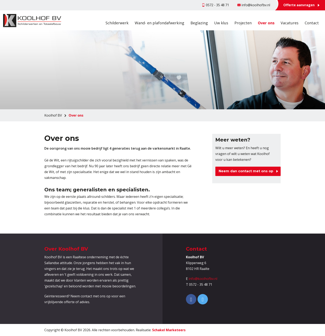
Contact (312, 22)
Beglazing (199, 22)
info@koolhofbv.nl (203, 278)
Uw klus (221, 22)
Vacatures (289, 22)
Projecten (243, 22)
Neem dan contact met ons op (246, 171)
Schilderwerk (117, 22)
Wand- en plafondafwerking (159, 22)
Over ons (266, 22)
